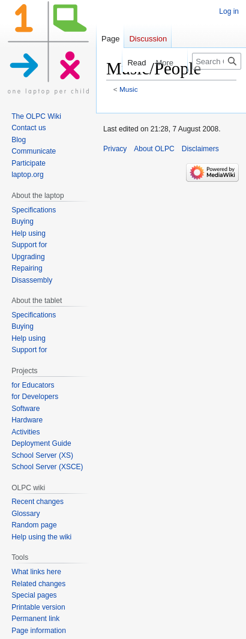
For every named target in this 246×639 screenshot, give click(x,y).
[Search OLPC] (216, 61)
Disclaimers (200, 149)
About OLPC (154, 149)
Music (128, 89)
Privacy (115, 149)
